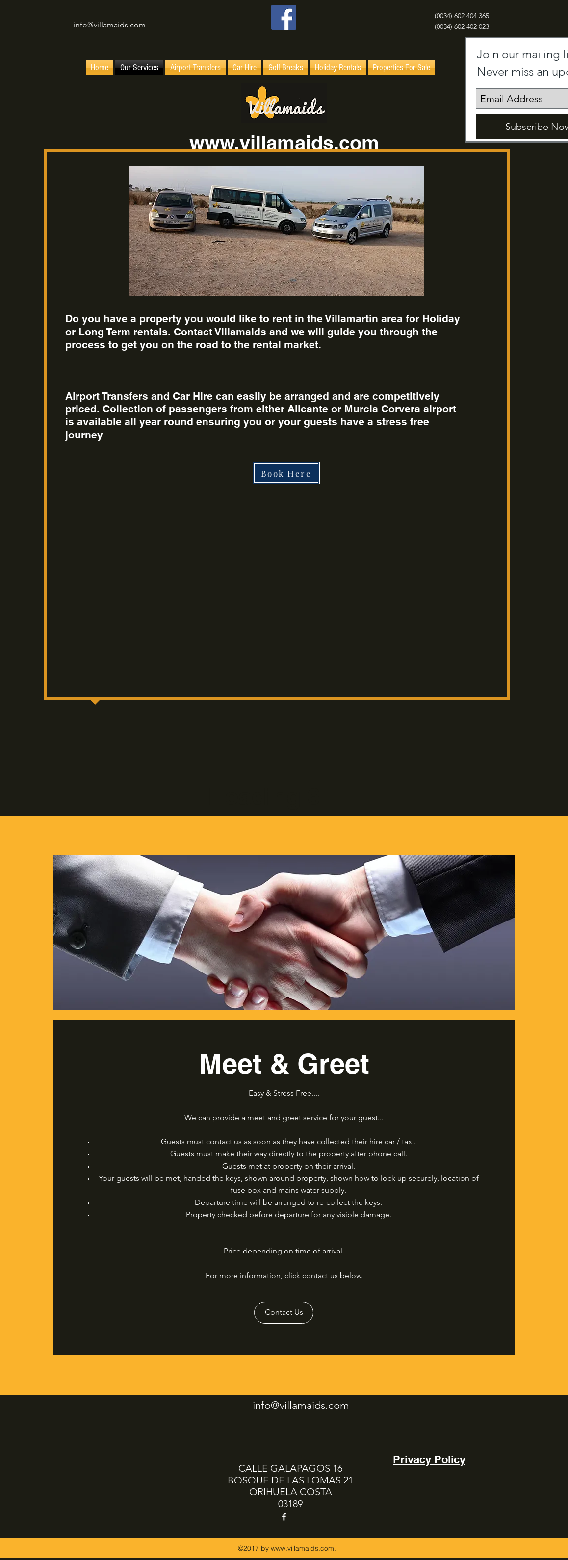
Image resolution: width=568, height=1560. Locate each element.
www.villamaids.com (284, 142)
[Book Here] (286, 473)
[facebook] (283, 17)
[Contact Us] (283, 1313)
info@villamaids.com (110, 24)
